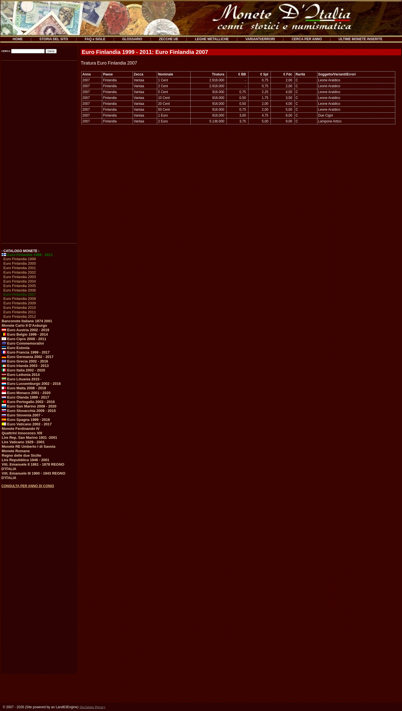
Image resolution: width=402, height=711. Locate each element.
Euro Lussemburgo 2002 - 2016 (31, 383)
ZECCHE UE (168, 39)
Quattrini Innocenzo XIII (22, 433)
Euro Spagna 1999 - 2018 (26, 420)
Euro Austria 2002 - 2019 (25, 330)
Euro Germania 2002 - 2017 (28, 357)
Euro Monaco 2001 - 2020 (26, 393)
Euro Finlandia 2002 (19, 272)
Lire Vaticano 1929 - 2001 (23, 442)
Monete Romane (16, 451)
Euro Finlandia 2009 (19, 303)
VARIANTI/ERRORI (260, 39)
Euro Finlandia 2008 (19, 299)
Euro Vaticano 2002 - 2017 (27, 424)
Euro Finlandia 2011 (19, 312)
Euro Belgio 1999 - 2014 (25, 334)
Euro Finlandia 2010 (19, 307)
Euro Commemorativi (23, 343)
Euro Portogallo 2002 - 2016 (28, 402)
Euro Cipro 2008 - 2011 (24, 339)
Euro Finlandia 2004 (19, 281)
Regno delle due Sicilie (21, 455)
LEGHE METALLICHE (212, 39)
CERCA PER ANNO (307, 39)
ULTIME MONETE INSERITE (360, 39)
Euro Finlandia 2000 (19, 263)
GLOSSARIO (132, 39)
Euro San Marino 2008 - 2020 (29, 406)
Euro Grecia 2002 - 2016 (25, 361)
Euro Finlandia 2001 (19, 268)
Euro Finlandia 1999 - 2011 (27, 255)
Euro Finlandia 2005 (19, 286)
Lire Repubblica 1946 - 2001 (25, 460)
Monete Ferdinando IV (21, 428)
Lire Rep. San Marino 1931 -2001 (29, 437)
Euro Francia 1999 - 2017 (26, 352)
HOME (18, 39)
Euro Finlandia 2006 (19, 290)
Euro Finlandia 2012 (19, 316)
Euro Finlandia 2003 (19, 277)
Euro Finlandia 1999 (19, 259)
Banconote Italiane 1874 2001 (27, 321)
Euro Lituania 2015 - (22, 379)
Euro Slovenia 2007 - (22, 415)
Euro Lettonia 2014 (21, 375)
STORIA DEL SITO (53, 39)
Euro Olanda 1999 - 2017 (25, 397)
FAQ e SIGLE (95, 39)
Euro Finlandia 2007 (19, 294)
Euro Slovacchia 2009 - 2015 (29, 411)
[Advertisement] (38, 150)
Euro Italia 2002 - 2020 (23, 370)
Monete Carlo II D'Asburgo (24, 325)
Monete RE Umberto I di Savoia (28, 446)
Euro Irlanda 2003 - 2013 (25, 366)
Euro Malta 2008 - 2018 (24, 388)
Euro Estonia (16, 348)
